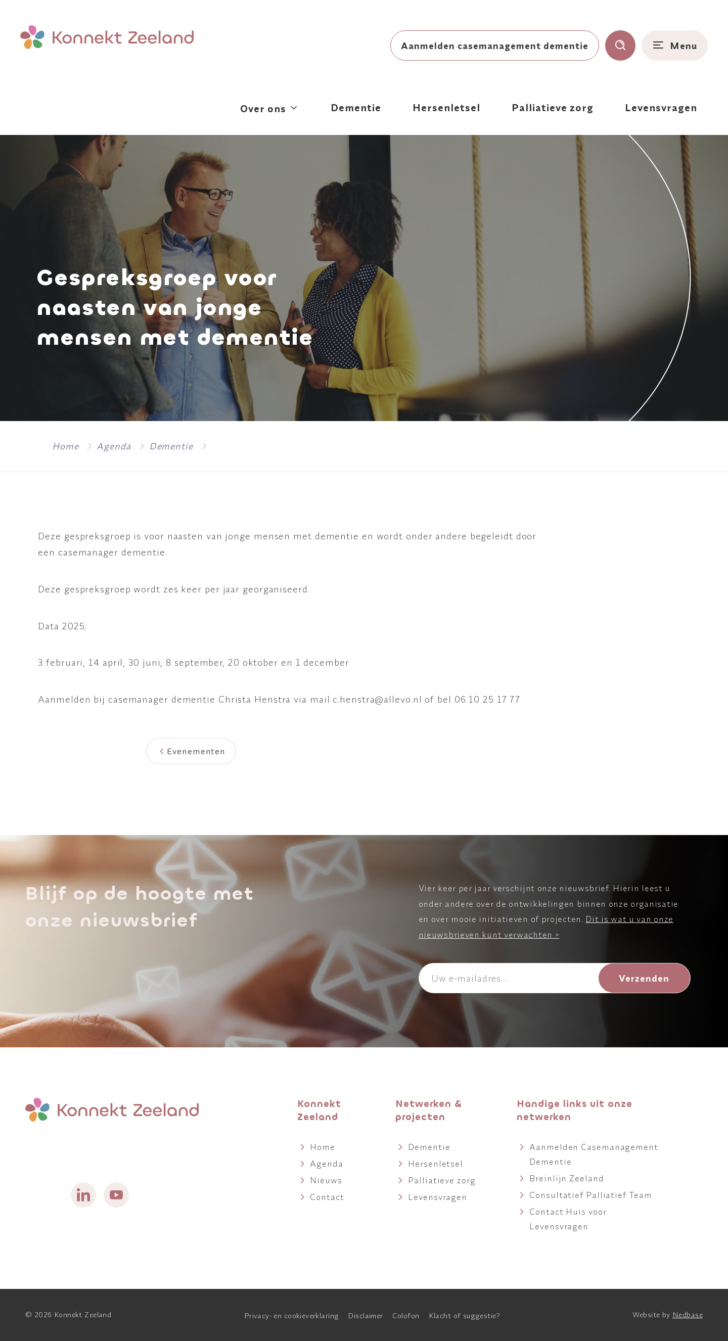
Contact (327, 1196)
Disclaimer (365, 1315)
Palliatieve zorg (553, 107)
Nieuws (326, 1180)
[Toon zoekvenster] (620, 45)
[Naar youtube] (116, 1195)
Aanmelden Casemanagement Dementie (593, 1154)
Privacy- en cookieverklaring (291, 1315)
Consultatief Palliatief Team (590, 1194)
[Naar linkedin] (83, 1195)
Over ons (263, 108)
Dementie (356, 107)
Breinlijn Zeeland (566, 1178)
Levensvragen (661, 107)
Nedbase (687, 1314)
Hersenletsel (446, 107)
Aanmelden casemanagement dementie (494, 45)
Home (322, 1146)
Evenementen (196, 751)
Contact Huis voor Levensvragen (567, 1218)
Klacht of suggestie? (464, 1315)
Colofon (406, 1315)
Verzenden (644, 978)
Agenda (326, 1163)
